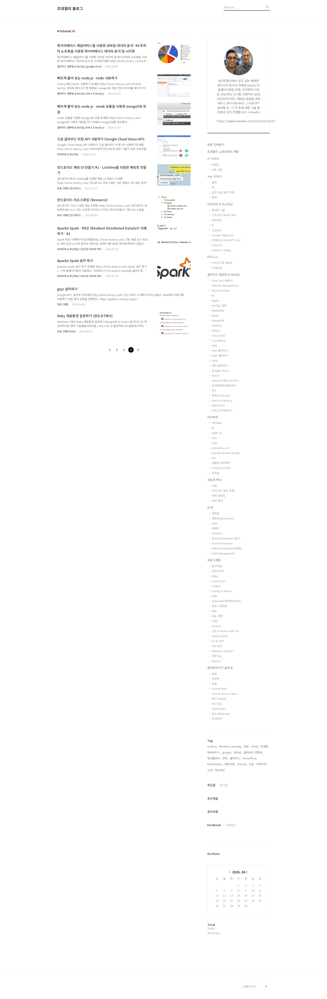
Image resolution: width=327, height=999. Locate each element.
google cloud (220, 370)
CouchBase (219, 340)
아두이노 (217, 656)
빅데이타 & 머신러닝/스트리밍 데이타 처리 (79, 249)
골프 (214, 182)
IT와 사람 (217, 170)
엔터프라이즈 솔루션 (220, 668)
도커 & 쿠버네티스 (222, 410)
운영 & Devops (221, 395)
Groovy (216, 626)
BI (213, 428)
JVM (214, 486)
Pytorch (217, 245)
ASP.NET (217, 646)
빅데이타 (217, 719)
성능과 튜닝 (214, 480)
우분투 (215, 679)
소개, (210, 770)
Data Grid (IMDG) (222, 280)
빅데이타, (261, 764)
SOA (214, 443)
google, (227, 752)
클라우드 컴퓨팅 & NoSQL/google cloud (79, 66)
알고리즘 (217, 566)
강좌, (225, 758)
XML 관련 (217, 616)
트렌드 (215, 165)
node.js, (212, 746)
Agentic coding (221, 250)
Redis (215, 315)
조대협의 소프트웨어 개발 (223, 152)
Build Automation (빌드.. (226, 538)
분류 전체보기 (215, 144)
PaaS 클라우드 (220, 355)
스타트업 (217, 268)
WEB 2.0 (217, 433)
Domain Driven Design (226, 453)
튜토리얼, (230, 764)
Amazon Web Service (225, 380)
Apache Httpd (220, 290)
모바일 (215, 473)
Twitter (230, 825)
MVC (214, 611)
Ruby (215, 576)
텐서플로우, (214, 758)
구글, (252, 764)
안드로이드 (218, 571)
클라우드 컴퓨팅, (253, 752)
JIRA (214, 523)
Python (216, 586)
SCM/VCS (217, 533)
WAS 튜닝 (217, 501)
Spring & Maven (222, 591)
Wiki (214, 674)
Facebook (214, 825)
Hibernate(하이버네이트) (226, 601)
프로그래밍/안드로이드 (69, 188)
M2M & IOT (218, 405)
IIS (213, 295)
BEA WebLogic (221, 714)
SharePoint (219, 709)
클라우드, (235, 758)
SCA (214, 438)
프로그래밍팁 (219, 606)
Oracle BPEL (219, 689)
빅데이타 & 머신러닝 (68, 154)
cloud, (255, 746)
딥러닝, (238, 752)
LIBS (214, 596)
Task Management (223, 553)
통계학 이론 (218, 210)
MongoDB (218, 320)
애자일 (215, 513)
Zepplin (216, 230)
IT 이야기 (213, 159)
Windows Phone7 (222, 651)
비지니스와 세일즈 (222, 263)
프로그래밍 (63, 304)
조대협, (264, 746)
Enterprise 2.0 (221, 448)
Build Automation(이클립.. (227, 548)
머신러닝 (217, 220)
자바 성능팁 (218, 496)
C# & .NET (218, 641)
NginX (215, 300)
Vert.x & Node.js (222, 400)
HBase (216, 330)
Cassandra (218, 335)
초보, (246, 746)
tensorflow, (249, 758)
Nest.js (216, 661)
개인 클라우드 (220, 365)
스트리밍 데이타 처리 (224, 215)
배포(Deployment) (223, 518)
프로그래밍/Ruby (66, 331)
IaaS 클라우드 (220, 350)
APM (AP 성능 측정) (223, 491)
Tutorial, (242, 764)
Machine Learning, (230, 746)
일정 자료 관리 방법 (223, 192)
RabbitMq (218, 310)
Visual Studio (220, 636)
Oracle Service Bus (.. (225, 694)
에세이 (215, 528)
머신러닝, (220, 770)
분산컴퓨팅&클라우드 (224, 385)
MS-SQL (217, 704)
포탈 (214, 684)
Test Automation (222, 543)
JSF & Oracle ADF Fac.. (226, 631)
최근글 (211, 785)
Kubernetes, (215, 764)
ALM (210, 507)
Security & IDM (221, 468)
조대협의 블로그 (70, 8)
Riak (214, 345)
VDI (214, 390)
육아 (214, 197)
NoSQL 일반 (219, 305)
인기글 (224, 785)
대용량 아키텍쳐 (221, 463)
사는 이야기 (214, 176)
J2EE (215, 621)
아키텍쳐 (212, 417)
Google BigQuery (223, 235)
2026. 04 (238, 872)
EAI (214, 458)
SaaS (215, 360)
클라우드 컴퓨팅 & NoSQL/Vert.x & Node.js (80, 93)
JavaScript (218, 581)
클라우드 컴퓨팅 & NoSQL (223, 274)
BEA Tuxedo (219, 699)
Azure (215, 375)
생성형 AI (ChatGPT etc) (226, 240)
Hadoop (217, 325)
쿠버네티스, (214, 752)
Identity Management (225, 285)
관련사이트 (249, 986)
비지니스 (212, 257)
